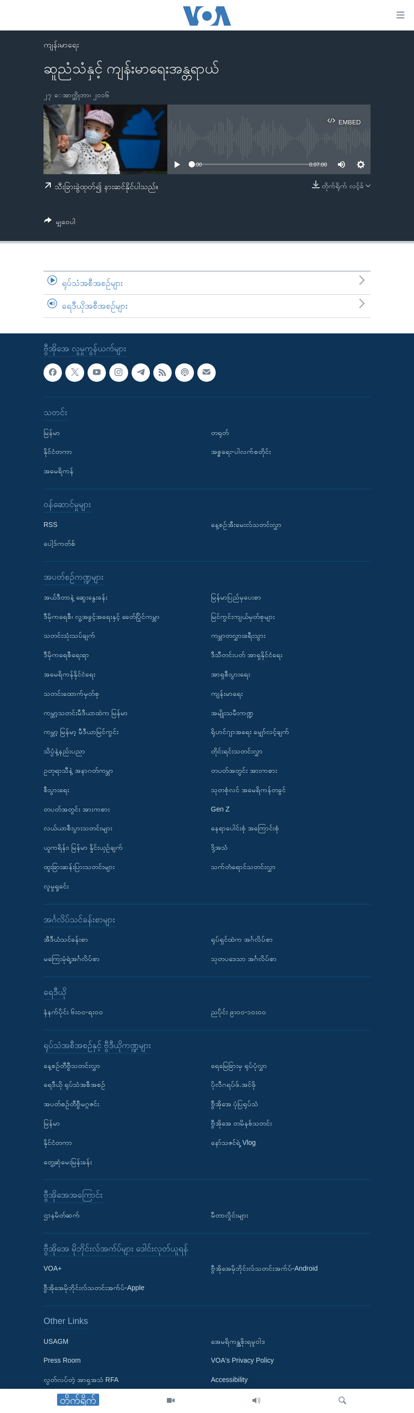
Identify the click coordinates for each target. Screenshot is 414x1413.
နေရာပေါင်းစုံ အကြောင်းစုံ (245, 828)
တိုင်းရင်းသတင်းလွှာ (237, 751)
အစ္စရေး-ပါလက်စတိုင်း (241, 451)
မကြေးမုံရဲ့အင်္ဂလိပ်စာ (72, 958)
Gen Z (220, 808)
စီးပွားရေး (56, 790)
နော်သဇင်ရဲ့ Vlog (233, 1142)
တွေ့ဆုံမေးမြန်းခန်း (68, 1162)
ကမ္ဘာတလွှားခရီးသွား (238, 635)
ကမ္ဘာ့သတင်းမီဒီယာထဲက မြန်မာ (86, 712)
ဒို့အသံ (219, 847)
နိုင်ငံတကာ (58, 451)
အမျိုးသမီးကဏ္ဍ (232, 712)
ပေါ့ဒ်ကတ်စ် (59, 543)
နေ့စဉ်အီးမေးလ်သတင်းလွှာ (246, 524)
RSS (51, 524)
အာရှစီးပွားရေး (230, 674)
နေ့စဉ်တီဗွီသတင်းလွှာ (72, 1065)
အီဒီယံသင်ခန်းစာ (66, 939)
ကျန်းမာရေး (61, 45)
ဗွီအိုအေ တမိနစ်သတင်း (241, 1123)
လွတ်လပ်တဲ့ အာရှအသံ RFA (81, 1379)
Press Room (62, 1360)
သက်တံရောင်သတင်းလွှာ (243, 867)
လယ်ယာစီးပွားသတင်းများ (78, 828)
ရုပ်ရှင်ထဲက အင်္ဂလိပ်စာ (242, 939)
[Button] (59, 223)
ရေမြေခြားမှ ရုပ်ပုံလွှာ (239, 1065)
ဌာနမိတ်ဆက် (62, 1215)
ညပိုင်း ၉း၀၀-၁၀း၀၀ (238, 1012)
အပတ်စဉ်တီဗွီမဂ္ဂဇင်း (71, 1104)
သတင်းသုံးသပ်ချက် (69, 635)
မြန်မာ (52, 432)
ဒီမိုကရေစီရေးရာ (66, 655)
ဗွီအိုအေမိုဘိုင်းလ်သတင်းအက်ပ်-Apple (94, 1288)
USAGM (56, 1341)
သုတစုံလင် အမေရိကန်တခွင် (248, 790)
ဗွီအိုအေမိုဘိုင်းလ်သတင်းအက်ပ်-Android (264, 1268)
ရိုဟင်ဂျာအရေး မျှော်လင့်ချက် (250, 732)
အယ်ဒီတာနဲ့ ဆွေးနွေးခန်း (75, 597)
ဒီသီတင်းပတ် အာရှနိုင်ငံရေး (246, 655)
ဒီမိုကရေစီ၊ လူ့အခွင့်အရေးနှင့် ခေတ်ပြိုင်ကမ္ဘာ (102, 616)
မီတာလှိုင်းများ (229, 1215)
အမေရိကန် (59, 471)
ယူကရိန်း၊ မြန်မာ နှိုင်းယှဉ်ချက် (83, 847)
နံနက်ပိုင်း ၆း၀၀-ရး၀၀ (73, 1012)
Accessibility (229, 1379)
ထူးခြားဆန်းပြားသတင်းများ (79, 867)
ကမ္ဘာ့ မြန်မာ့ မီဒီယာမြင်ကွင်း (81, 732)
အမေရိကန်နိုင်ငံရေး (69, 674)
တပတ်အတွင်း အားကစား (77, 808)
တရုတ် (220, 432)
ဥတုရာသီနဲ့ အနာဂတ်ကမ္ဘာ (78, 770)
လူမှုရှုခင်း (56, 886)
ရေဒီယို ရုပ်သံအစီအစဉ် (74, 1084)
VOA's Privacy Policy (242, 1360)
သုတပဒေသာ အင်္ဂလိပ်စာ (244, 958)
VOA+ (53, 1268)
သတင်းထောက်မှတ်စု (71, 693)
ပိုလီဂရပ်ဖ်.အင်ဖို (233, 1084)
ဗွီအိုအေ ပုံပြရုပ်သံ (234, 1104)
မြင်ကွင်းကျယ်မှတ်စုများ (243, 616)
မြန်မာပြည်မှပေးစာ (236, 597)
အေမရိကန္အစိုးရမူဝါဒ (238, 1341)
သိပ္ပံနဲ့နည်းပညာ (64, 751)
